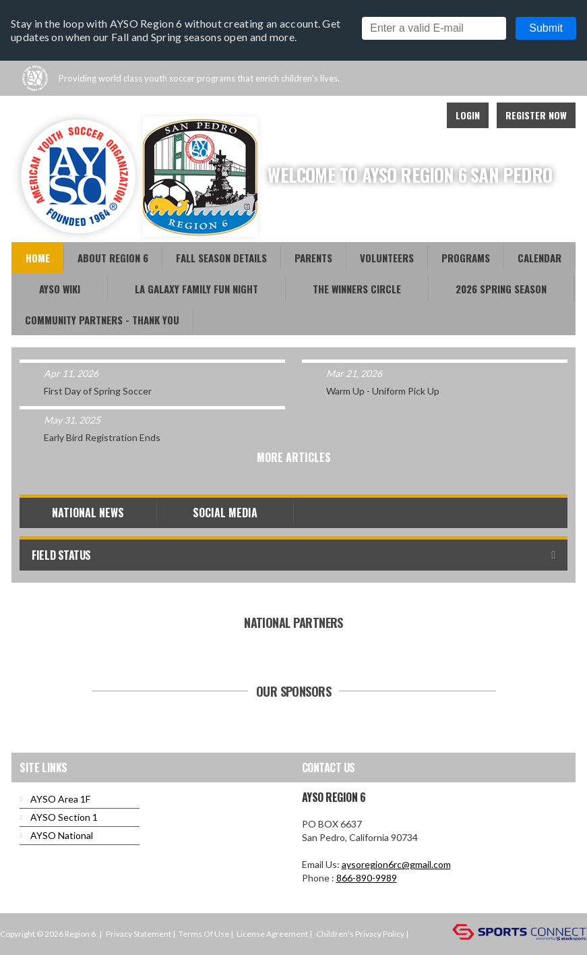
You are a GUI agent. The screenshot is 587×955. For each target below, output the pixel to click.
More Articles (294, 457)
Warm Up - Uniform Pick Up (382, 391)
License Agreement (272, 934)
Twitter (390, 115)
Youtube (361, 115)
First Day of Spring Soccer (98, 391)
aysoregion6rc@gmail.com (396, 864)
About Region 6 (113, 257)
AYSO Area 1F (60, 799)
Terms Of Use (204, 934)
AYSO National (61, 835)
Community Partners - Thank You (102, 319)
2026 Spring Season (501, 288)
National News (88, 512)
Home (38, 257)
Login (468, 115)
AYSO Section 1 (64, 817)
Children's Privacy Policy (360, 934)
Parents (313, 257)
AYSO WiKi (59, 288)
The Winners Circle (357, 288)
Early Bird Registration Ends (102, 437)
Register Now (536, 115)
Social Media (225, 512)
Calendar (539, 257)
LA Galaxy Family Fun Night (196, 288)
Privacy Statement (138, 934)
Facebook (331, 115)
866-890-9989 (366, 878)
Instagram (420, 115)
